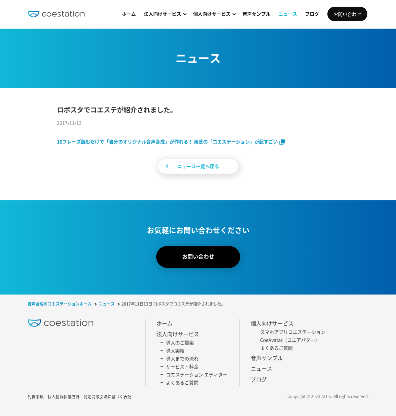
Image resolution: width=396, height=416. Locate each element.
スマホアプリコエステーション (292, 331)
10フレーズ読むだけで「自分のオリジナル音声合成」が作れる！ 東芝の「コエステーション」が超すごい (167, 141)
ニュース (287, 13)
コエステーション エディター (196, 374)
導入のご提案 (180, 342)
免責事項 (36, 397)
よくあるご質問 (182, 382)
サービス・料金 (182, 366)
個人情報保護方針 (64, 397)
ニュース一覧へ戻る (198, 166)
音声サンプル (256, 13)
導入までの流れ (182, 358)
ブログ (312, 13)
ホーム (129, 13)
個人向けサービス (211, 13)
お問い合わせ (347, 14)
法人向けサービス (162, 13)
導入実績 (175, 350)
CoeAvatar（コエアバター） (290, 339)
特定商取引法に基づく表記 (108, 397)
